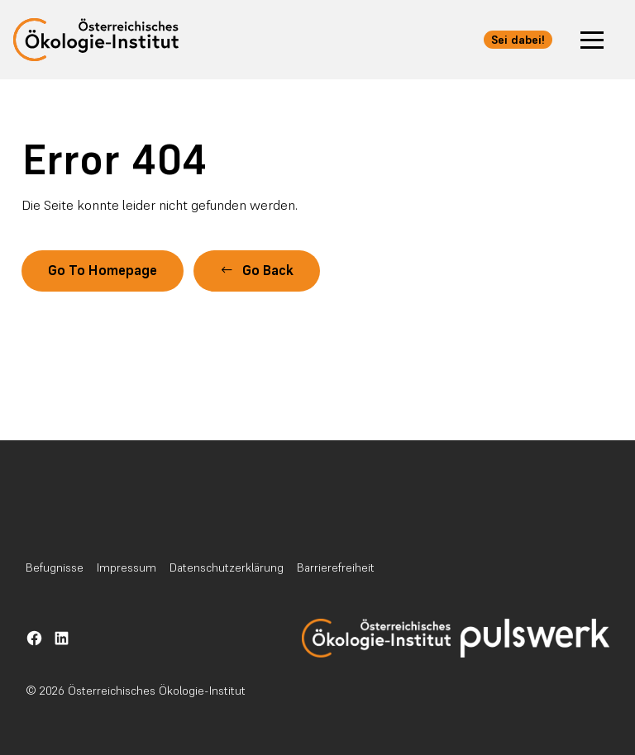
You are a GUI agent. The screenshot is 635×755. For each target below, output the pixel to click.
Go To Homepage (102, 270)
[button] (592, 39)
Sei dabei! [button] (518, 39)
